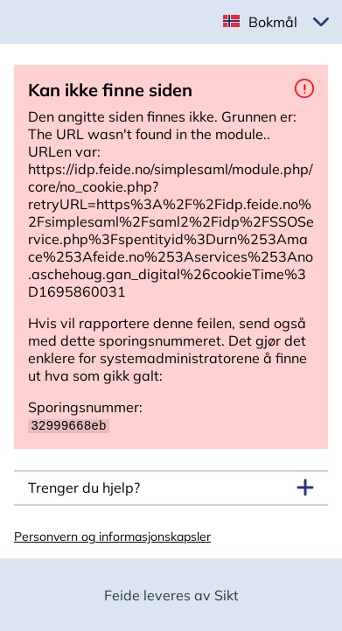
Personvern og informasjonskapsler (112, 535)
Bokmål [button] (272, 22)
